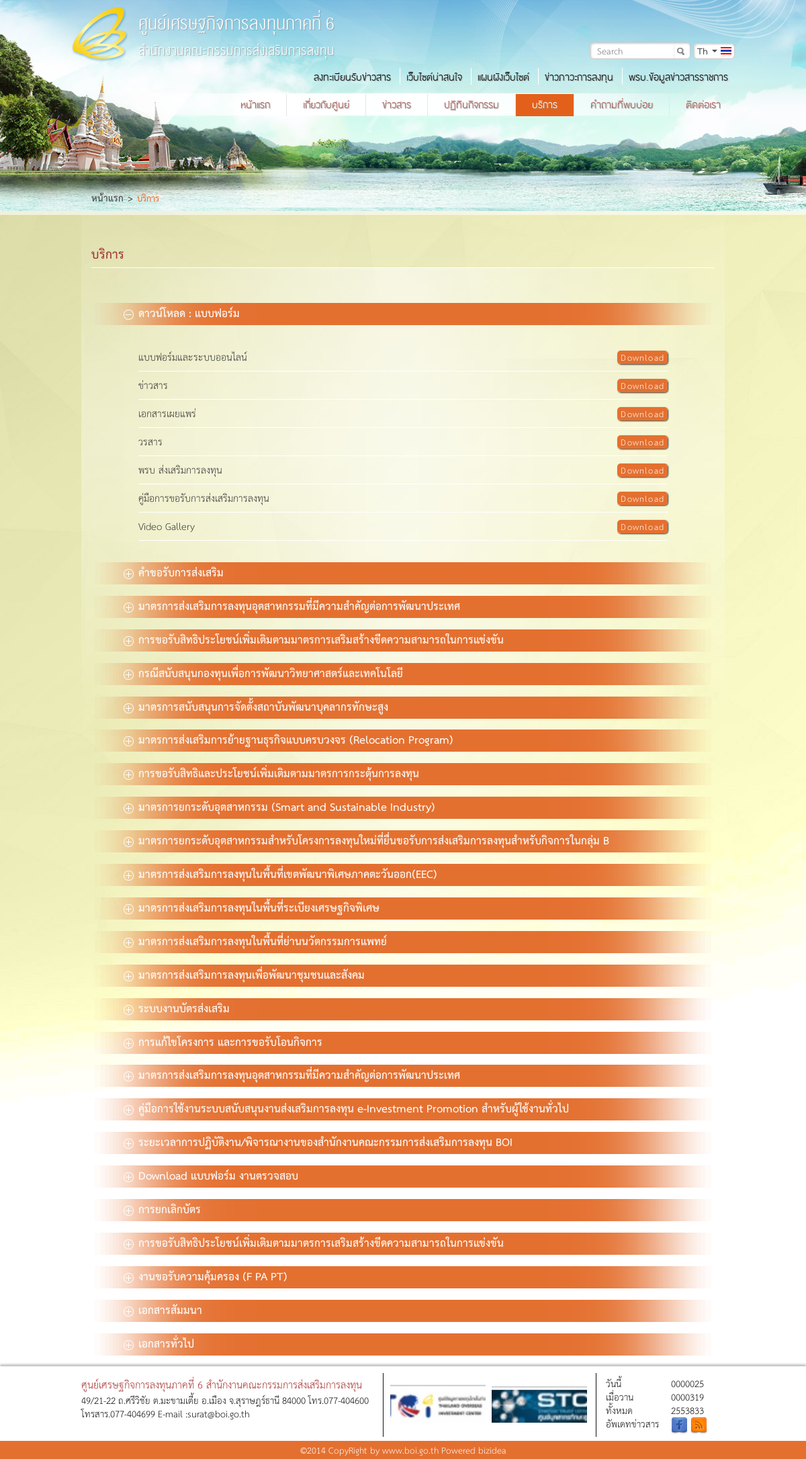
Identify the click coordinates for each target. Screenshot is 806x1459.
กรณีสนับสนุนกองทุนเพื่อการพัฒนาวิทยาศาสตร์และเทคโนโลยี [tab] (263, 672)
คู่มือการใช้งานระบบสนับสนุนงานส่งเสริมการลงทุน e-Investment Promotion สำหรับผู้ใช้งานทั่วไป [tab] (346, 1107)
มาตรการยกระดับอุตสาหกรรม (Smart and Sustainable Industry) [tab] (279, 806)
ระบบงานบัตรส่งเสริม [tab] (177, 1007)
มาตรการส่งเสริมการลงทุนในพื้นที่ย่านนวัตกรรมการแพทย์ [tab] (255, 940)
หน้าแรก (255, 104)
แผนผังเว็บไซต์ (503, 77)
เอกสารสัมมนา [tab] (163, 1309)
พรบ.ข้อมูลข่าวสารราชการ (678, 77)
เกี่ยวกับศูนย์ (326, 104)
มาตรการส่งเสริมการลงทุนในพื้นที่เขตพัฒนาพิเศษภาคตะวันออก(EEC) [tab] (280, 873)
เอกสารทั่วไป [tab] (159, 1343)
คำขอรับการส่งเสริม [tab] (174, 571)
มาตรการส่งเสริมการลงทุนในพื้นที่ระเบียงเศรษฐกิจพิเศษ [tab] (251, 907)
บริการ (544, 104)
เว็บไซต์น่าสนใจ (434, 77)
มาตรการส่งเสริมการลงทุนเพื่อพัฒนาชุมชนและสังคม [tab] (244, 974)
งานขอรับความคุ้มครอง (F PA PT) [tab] (205, 1275)
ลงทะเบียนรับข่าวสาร (352, 77)
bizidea (492, 1450)
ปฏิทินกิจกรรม (471, 104)
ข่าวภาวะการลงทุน (579, 77)
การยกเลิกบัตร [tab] (162, 1208)
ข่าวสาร (396, 104)
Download (642, 357)
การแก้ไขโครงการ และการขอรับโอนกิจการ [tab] (223, 1041)
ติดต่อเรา (703, 104)
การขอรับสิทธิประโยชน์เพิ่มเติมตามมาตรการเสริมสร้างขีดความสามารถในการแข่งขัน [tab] (314, 639)
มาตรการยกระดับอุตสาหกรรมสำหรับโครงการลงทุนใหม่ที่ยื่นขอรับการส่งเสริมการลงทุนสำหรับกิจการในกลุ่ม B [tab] (366, 839)
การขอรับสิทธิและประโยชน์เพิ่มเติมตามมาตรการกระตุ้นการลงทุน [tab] (271, 772)
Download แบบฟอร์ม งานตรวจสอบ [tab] (211, 1175)
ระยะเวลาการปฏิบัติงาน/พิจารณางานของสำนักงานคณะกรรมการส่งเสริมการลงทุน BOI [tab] (318, 1141)
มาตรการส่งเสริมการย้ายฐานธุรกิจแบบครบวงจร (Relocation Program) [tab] (288, 739)
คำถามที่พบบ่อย (621, 104)
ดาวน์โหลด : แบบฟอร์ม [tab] (182, 312)
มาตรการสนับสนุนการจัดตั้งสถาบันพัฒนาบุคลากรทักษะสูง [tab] (256, 706)
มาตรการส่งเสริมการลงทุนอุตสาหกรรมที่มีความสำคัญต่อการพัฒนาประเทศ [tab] (292, 605)
